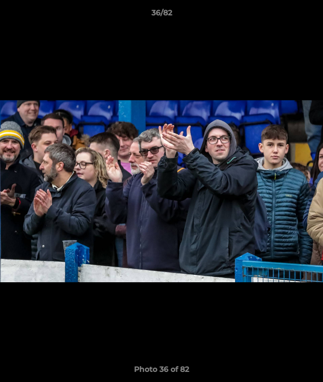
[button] (310, 15)
